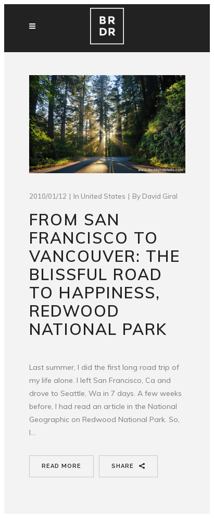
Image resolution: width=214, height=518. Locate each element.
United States (103, 196)
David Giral (160, 196)
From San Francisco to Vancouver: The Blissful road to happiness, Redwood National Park (104, 274)
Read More (61, 466)
